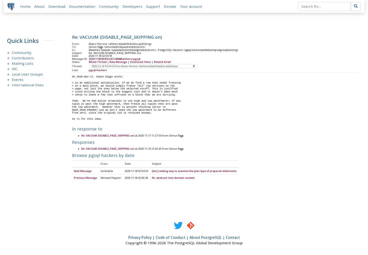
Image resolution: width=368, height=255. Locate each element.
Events (17, 79)
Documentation (82, 6)
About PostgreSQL (205, 237)
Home (25, 6)
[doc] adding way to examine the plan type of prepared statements (194, 171)
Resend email (162, 62)
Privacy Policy (140, 237)
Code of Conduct (170, 237)
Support (153, 6)
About (39, 6)
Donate (170, 6)
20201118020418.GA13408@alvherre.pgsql (114, 59)
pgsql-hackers (98, 70)
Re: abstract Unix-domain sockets (173, 178)
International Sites (28, 85)
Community (109, 6)
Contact (233, 237)
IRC (15, 68)
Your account (191, 6)
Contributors (23, 58)
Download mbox (140, 62)
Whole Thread (98, 62)
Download (56, 6)
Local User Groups (27, 74)
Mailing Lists (22, 63)
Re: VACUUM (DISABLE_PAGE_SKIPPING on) (107, 135)
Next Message (83, 171)
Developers (132, 6)
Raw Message (118, 62)
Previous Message (85, 178)
